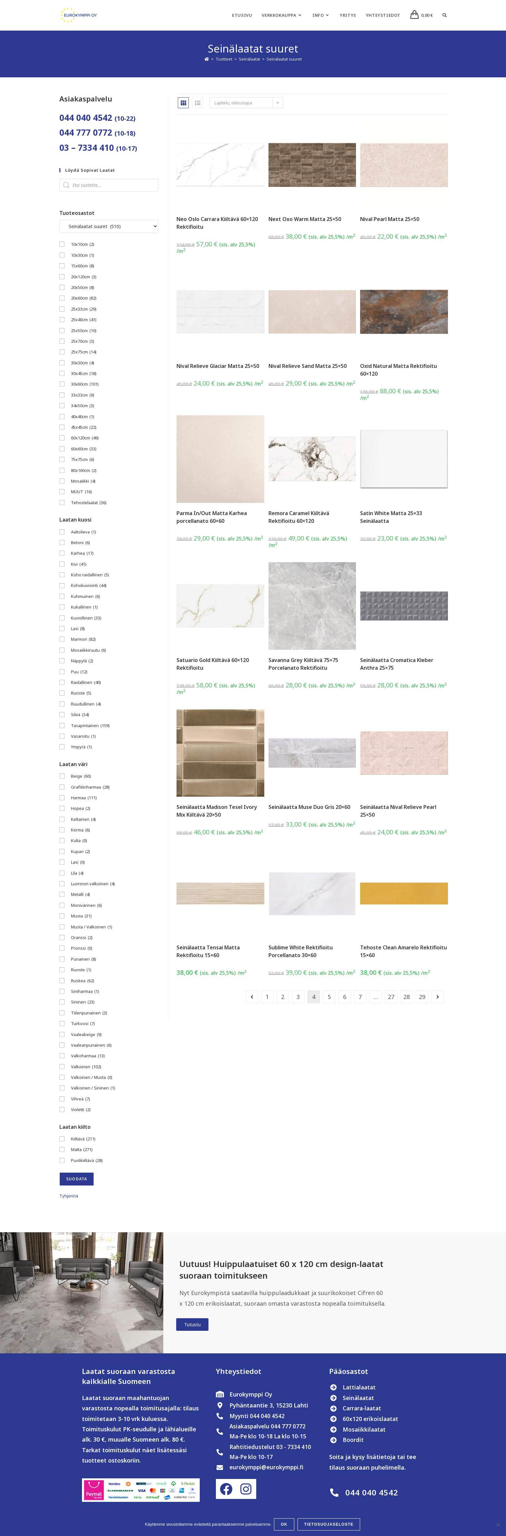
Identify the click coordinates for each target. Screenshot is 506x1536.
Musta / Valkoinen (91, 927)
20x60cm (83, 298)
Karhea (82, 553)
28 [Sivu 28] (406, 997)
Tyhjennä (68, 1196)
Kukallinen (84, 607)
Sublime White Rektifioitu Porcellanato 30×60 (300, 951)
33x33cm (82, 395)
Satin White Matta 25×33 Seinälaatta (391, 517)
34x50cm (82, 405)
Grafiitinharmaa (90, 787)
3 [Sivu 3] (298, 997)
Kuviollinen (86, 618)
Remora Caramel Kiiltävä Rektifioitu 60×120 (298, 517)
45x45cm (83, 427)
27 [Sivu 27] (391, 997)
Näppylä (82, 661)
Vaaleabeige (86, 1034)
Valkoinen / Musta (91, 1077)
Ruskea (82, 980)
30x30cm (82, 363)
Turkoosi (83, 1023)
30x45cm (83, 373)
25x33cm (83, 309)
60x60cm (83, 449)
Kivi (78, 564)
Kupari (80, 851)
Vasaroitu (83, 736)
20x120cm (83, 277)
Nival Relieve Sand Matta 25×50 (307, 366)
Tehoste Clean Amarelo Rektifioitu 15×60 (403, 951)
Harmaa (84, 798)
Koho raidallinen (90, 575)
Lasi (78, 628)
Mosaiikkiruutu (88, 650)
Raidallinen (86, 682)
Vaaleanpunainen (91, 1045)
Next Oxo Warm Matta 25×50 (304, 219)
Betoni (80, 542)
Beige (81, 776)
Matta (82, 1149)
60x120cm (85, 438)
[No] (498, 1525)
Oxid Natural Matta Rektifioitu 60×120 (398, 369)
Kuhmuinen (85, 596)
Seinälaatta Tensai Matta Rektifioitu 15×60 (208, 951)
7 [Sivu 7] (360, 997)
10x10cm (82, 244)
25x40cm (83, 319)
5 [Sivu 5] (329, 997)
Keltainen (83, 819)
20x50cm (82, 287)
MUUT (81, 491)
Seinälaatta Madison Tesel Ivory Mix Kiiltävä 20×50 (217, 810)
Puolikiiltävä (87, 1160)
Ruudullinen (86, 704)
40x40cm (82, 416)
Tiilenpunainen (89, 1013)
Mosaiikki (83, 481)
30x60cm (85, 384)
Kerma (80, 830)
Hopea (80, 808)
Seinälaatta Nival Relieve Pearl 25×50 (398, 810)
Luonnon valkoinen (93, 884)
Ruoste (81, 693)
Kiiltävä (83, 1139)
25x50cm (83, 330)
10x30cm (82, 255)
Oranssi (82, 937)
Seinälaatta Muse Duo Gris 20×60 (309, 807)
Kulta (79, 840)
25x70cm (82, 341)
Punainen (83, 959)
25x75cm (83, 352)
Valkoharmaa (88, 1056)
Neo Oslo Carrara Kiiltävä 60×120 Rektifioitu (217, 223)
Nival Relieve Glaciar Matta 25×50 (218, 366)
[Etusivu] (206, 59)
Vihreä (80, 1099)
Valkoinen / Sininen (93, 1088)
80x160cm (83, 470)
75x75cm (82, 459)
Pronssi (81, 948)
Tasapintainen (90, 725)
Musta (81, 916)
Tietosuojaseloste (329, 1525)
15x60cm (82, 266)
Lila (77, 873)
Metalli (80, 894)
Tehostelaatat (88, 502)
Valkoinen (86, 1066)
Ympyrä (81, 747)
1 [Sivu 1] (267, 997)
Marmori (83, 639)
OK (285, 1525)
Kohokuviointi (88, 585)
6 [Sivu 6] (344, 997)
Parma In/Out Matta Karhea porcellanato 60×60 (212, 517)
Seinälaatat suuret (284, 59)
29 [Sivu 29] (422, 997)
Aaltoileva (83, 532)
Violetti (81, 1109)
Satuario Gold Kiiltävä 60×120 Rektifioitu (213, 664)
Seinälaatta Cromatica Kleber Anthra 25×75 (396, 664)
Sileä (80, 714)
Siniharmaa (85, 991)
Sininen (83, 1002)
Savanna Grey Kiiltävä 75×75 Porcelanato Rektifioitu (303, 664)
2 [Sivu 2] (282, 997)
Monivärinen (86, 905)
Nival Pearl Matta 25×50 (389, 219)
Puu (79, 672)
